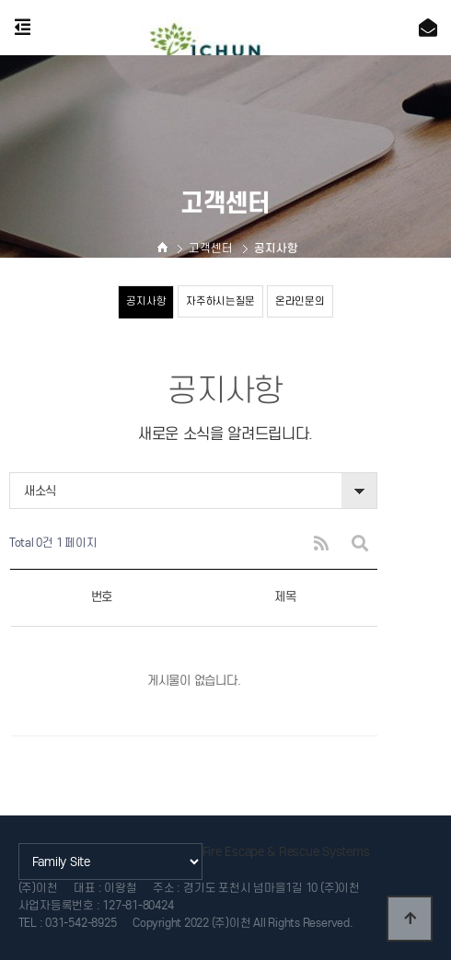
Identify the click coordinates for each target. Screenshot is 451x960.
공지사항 (146, 301)
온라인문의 (300, 301)
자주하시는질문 (220, 301)
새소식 (40, 491)
